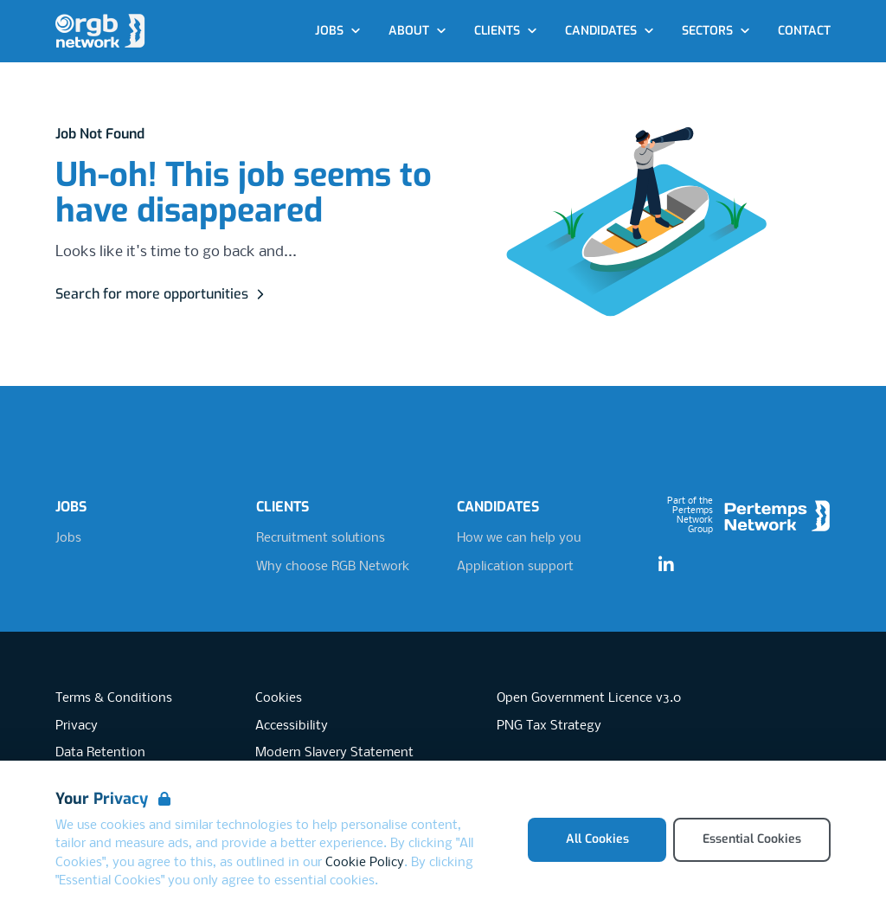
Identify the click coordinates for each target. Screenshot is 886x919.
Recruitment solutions (320, 538)
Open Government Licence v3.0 (589, 698)
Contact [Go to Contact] (804, 30)
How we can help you (519, 538)
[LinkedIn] (666, 565)
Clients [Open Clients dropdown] (505, 30)
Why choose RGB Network (332, 567)
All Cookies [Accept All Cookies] (597, 839)
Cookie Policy (364, 863)
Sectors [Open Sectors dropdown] (716, 30)
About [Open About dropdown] (417, 30)
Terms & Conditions (113, 698)
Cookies (278, 698)
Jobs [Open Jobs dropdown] (338, 30)
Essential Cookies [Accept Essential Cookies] (752, 839)
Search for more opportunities (162, 294)
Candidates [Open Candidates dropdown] (609, 30)
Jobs (68, 538)
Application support (515, 567)
